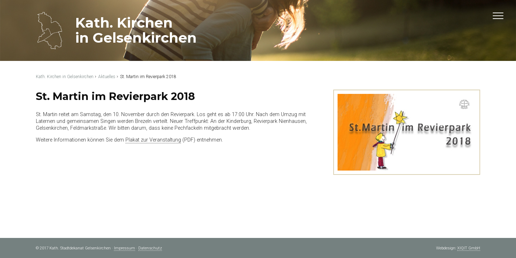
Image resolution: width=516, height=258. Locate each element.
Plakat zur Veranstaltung (153, 140)
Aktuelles (106, 76)
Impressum (124, 248)
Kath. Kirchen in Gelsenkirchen (65, 76)
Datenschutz (150, 248)
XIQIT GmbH (468, 248)
